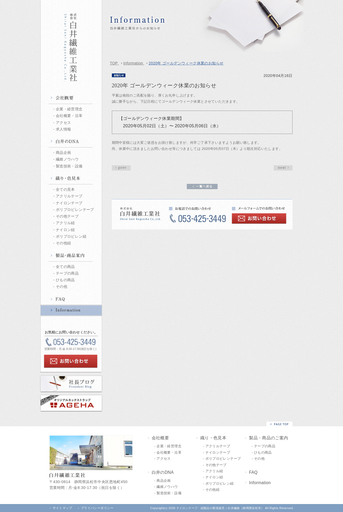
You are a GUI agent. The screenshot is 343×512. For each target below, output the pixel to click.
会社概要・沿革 (69, 116)
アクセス (63, 122)
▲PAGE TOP (279, 424)
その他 (61, 286)
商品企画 (63, 152)
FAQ (71, 299)
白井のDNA (71, 141)
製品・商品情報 (71, 256)
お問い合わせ (71, 361)
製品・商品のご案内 (268, 438)
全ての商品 (65, 266)
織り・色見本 (71, 178)
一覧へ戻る (202, 186)
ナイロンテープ (69, 203)
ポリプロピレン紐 (71, 236)
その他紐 (63, 243)
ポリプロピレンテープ (75, 209)
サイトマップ (62, 508)
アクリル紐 (65, 223)
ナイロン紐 (65, 230)
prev (283, 168)
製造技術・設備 (69, 166)
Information (71, 310)
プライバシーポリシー (97, 508)
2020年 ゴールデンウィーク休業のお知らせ (197, 51)
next (121, 168)
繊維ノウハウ (67, 159)
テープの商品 (67, 273)
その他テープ (67, 216)
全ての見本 (65, 189)
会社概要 (71, 98)
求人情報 (63, 129)
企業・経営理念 (69, 109)
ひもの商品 (65, 280)
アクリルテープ (69, 196)
